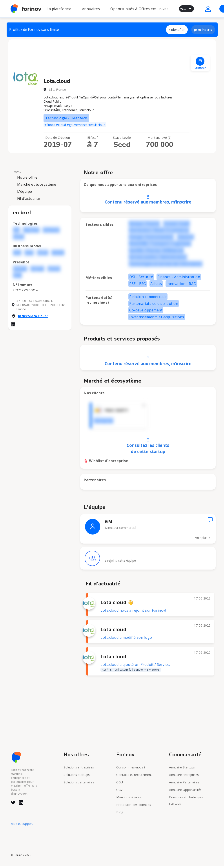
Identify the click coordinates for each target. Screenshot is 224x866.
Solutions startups (77, 775)
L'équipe (24, 191)
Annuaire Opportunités (185, 790)
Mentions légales (128, 797)
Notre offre (27, 177)
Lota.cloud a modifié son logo (126, 637)
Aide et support (22, 824)
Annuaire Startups (182, 767)
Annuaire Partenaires (184, 782)
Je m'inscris (203, 29)
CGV (119, 790)
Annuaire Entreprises (184, 775)
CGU (119, 782)
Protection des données (133, 805)
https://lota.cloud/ (33, 316)
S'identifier (177, 29)
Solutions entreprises (79, 767)
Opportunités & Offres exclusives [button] (139, 8)
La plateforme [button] (59, 8)
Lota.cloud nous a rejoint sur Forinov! (133, 610)
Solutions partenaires (79, 782)
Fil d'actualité (28, 198)
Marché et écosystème (36, 184)
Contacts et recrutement (134, 775)
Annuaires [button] (91, 8)
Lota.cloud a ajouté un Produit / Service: (135, 667)
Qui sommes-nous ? (130, 767)
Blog (119, 812)
